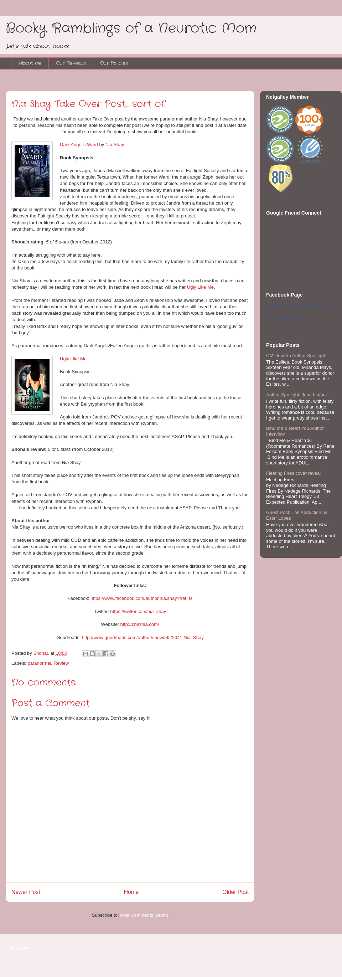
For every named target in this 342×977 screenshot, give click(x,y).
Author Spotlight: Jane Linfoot (296, 394)
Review (61, 663)
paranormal (39, 663)
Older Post (235, 892)
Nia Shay (114, 144)
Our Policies (114, 63)
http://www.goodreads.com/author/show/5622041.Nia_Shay (143, 637)
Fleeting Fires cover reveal (293, 473)
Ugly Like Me (200, 287)
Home (131, 892)
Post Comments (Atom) (144, 915)
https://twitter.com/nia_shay (138, 611)
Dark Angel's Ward (79, 144)
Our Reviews (71, 63)
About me (30, 63)
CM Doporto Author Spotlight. (296, 355)
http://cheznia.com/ (139, 624)
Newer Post (25, 892)
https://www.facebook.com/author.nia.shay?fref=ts (141, 598)
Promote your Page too (286, 316)
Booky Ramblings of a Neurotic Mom (131, 28)
